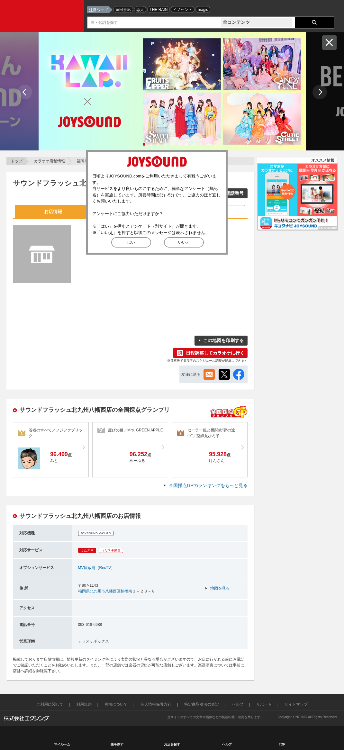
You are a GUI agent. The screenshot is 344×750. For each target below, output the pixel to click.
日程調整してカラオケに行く (215, 353)
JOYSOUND (55, 16)
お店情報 (53, 211)
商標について (116, 704)
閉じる (329, 42)
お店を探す (172, 744)
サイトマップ (296, 704)
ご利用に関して (49, 704)
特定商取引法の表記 (201, 704)
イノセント (182, 9)
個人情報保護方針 (155, 704)
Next (319, 92)
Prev (25, 92)
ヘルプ (237, 704)
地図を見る (220, 588)
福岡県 (82, 161)
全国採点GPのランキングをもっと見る (208, 485)
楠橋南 (126, 591)
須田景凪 (123, 9)
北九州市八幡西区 (105, 591)
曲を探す (117, 744)
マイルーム (62, 744)
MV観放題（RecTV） (96, 567)
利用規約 (84, 704)
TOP (282, 744)
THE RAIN (158, 9)
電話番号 (235, 193)
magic (203, 9)
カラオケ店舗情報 (49, 161)
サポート (264, 704)
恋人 (140, 9)
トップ (17, 161)
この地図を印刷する (223, 340)
